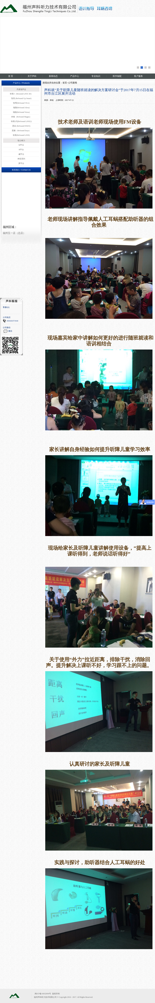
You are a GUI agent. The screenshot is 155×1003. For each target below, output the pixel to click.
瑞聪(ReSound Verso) (21, 112)
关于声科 (32, 76)
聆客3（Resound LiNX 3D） (21, 94)
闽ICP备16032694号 (43, 994)
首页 (64, 83)
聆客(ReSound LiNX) (21, 135)
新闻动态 (53, 76)
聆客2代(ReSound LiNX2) (21, 121)
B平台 (21, 149)
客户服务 (138, 76)
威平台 (21, 154)
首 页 (10, 76)
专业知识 (95, 76)
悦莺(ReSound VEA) (21, 103)
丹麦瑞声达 (21, 89)
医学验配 (117, 76)
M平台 (21, 145)
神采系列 (21, 159)
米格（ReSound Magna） (21, 117)
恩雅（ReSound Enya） (21, 130)
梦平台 (21, 163)
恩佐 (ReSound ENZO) (21, 126)
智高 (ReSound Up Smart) (21, 98)
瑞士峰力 (21, 140)
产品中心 (74, 76)
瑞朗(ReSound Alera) (21, 107)
